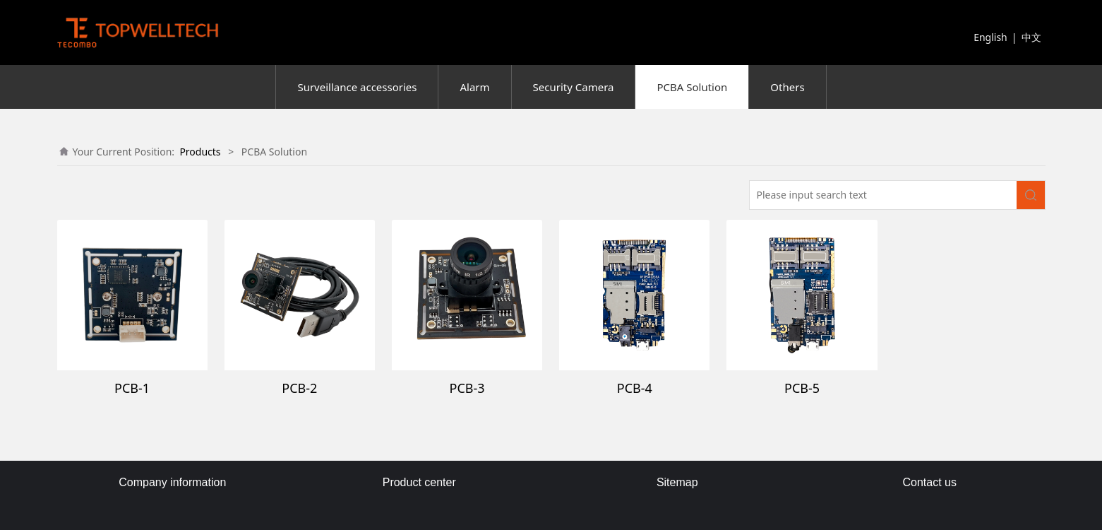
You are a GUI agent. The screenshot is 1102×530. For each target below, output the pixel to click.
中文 (1031, 37)
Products (199, 151)
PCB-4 (634, 387)
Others (787, 87)
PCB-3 (467, 387)
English (990, 37)
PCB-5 (802, 387)
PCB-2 (299, 387)
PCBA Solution (692, 87)
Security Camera (573, 87)
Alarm (474, 87)
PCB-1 (132, 387)
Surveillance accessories (357, 87)
